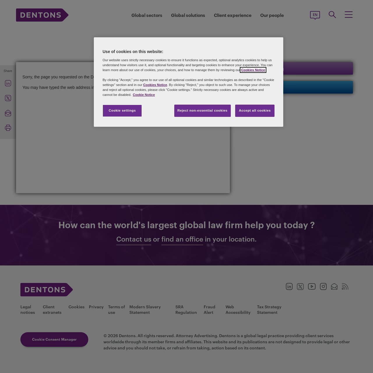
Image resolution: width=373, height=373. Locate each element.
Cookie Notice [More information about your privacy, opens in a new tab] (144, 94)
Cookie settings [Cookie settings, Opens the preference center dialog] (122, 110)
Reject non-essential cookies (202, 110)
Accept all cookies (255, 110)
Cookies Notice (253, 70)
